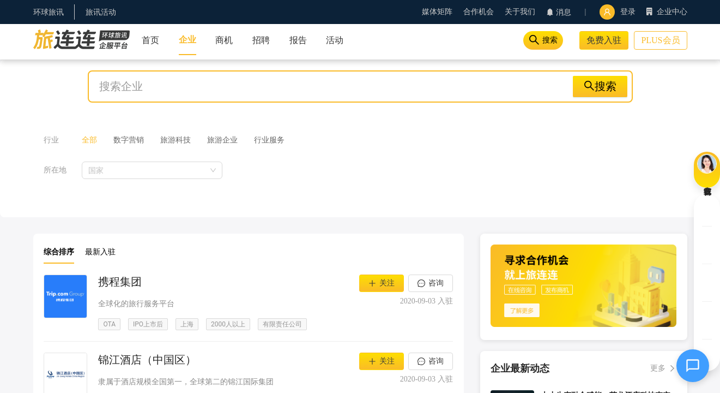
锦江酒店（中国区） (147, 360)
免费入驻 (603, 40)
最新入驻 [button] (100, 252)
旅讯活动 (101, 12)
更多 (657, 368)
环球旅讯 (48, 12)
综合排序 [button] (59, 252)
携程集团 (120, 282)
